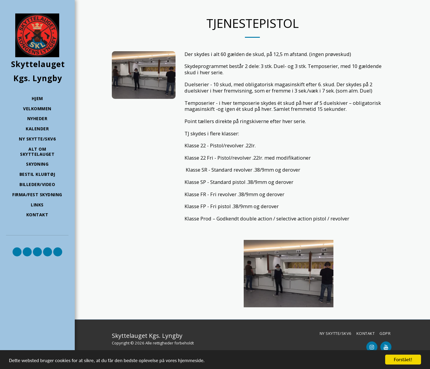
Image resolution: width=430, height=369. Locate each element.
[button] (17, 251)
